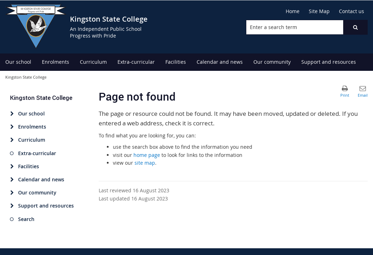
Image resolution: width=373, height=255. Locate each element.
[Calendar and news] (12, 179)
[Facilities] (12, 166)
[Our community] (12, 192)
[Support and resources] (12, 205)
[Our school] (12, 113)
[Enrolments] (12, 126)
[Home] (292, 11)
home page (146, 155)
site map (145, 162)
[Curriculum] (12, 140)
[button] (355, 27)
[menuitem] (18, 62)
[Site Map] (319, 11)
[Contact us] (351, 11)
